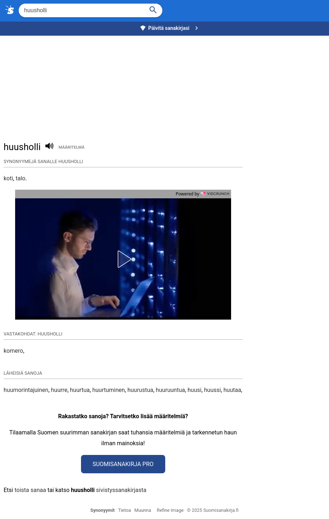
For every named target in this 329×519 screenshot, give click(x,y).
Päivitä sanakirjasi (170, 28)
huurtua (80, 390)
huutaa (232, 390)
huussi (212, 390)
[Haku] (153, 9)
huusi (195, 390)
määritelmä (72, 147)
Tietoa (124, 510)
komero (13, 350)
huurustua (140, 390)
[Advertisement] (166, 85)
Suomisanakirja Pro (123, 464)
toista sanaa (30, 490)
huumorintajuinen (26, 390)
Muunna (142, 510)
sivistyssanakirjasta (121, 490)
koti (8, 178)
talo (20, 178)
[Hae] (81, 10)
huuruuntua (170, 390)
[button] (123, 259)
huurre (59, 390)
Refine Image (170, 510)
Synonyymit (102, 510)
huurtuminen (108, 390)
